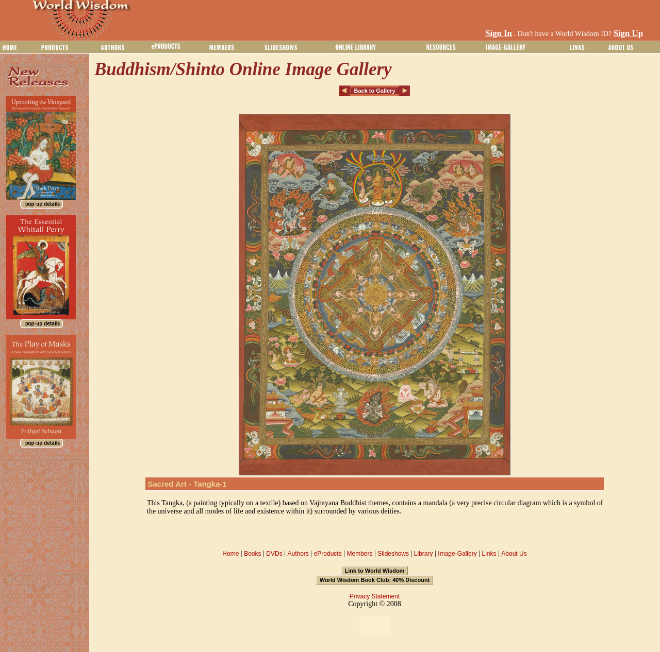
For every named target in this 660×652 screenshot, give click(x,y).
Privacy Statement (375, 596)
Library (423, 553)
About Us (513, 553)
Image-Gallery (457, 553)
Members (359, 553)
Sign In (498, 33)
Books (252, 553)
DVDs (274, 553)
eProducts (328, 553)
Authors (297, 553)
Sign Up (628, 33)
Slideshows (393, 553)
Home (230, 553)
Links (489, 553)
